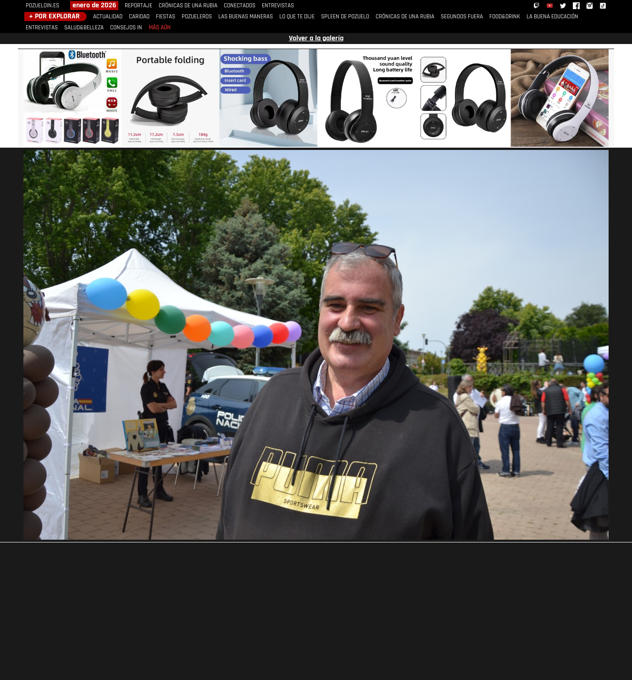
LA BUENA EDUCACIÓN (552, 17)
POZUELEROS (197, 17)
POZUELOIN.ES (42, 6)
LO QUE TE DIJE (297, 17)
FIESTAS (165, 17)
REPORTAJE (138, 6)
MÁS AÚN (160, 28)
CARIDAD (139, 17)
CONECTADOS (239, 6)
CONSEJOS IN (126, 28)
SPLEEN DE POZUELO (345, 17)
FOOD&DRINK (504, 17)
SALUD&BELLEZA (84, 28)
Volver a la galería (316, 38)
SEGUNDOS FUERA (462, 17)
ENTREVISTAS (278, 6)
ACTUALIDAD (107, 17)
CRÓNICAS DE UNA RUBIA (188, 6)
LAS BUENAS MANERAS (245, 17)
